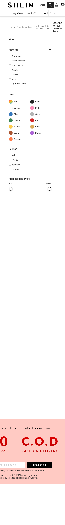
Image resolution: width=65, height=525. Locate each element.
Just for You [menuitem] (32, 13)
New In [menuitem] (45, 13)
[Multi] (19, 102)
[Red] (40, 120)
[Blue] (19, 114)
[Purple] (40, 133)
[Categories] (16, 13)
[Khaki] (40, 127)
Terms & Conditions (34, 470)
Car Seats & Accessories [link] (42, 27)
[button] (42, 5)
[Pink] (40, 108)
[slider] (10, 189)
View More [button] (19, 83)
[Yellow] (19, 127)
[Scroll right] (55, 13)
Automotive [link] (25, 27)
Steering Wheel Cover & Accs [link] (57, 27)
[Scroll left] (51, 13)
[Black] (40, 102)
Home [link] (12, 27)
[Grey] (40, 114)
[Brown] (19, 133)
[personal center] (56, 5)
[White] (19, 108)
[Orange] (19, 139)
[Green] (19, 120)
